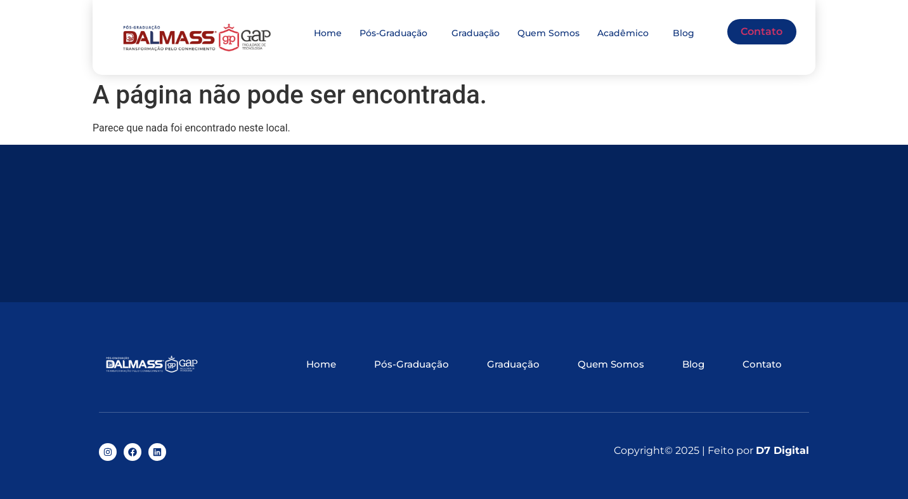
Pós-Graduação (393, 33)
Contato (761, 31)
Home (328, 33)
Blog (683, 33)
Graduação (475, 33)
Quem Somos (548, 33)
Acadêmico (623, 33)
